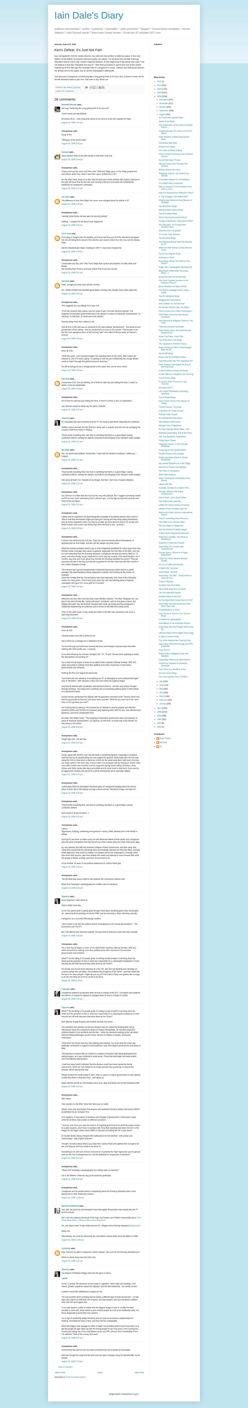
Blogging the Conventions (169, 300)
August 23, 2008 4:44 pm (72, 867)
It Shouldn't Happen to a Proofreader (174, 179)
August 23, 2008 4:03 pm (72, 727)
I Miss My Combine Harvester (171, 327)
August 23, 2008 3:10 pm (72, 410)
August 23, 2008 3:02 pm (72, 339)
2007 (159, 708)
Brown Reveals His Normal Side (172, 277)
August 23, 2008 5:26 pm (72, 935)
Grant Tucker (165, 738)
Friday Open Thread (167, 440)
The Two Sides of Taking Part (171, 526)
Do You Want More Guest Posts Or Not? (176, 600)
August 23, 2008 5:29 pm (72, 980)
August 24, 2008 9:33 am (72, 1338)
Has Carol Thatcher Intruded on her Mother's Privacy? (174, 281)
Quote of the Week (167, 121)
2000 (159, 727)
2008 (159, 96)
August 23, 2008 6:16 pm (72, 1158)
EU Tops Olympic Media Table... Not (174, 429)
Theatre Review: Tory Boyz (170, 407)
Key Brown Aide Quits (168, 143)
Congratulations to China (169, 610)
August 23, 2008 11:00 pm (73, 1197)
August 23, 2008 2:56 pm (72, 225)
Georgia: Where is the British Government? (171, 492)
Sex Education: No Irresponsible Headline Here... (172, 226)
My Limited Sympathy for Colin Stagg (174, 463)
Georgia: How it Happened (170, 425)
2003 (159, 723)
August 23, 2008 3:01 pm (72, 272)
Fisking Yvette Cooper (168, 414)
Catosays (66, 989)
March (162, 696)
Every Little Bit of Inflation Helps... (173, 357)
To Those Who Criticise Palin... (172, 118)
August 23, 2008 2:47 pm (72, 188)
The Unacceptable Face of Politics (173, 677)
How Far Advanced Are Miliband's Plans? (176, 193)
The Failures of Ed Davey (169, 422)
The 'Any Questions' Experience (172, 437)
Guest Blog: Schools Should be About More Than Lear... (174, 605)
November (164, 103)
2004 (159, 719)
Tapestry (65, 418)
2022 (159, 81)
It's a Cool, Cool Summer (169, 234)
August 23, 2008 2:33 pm (72, 143)
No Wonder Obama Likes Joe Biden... (175, 307)
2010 (159, 89)
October (163, 107)
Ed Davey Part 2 (166, 388)
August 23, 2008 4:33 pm (72, 816)
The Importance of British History (172, 344)
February (163, 700)
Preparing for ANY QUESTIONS (172, 450)
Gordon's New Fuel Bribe (169, 585)
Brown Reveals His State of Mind (172, 286)
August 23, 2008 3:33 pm (72, 504)
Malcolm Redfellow (70, 1206)
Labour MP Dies (165, 484)
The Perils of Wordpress (169, 471)
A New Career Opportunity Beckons (174, 533)
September (164, 111)
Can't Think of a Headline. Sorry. (172, 669)
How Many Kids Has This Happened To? (176, 361)
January (163, 704)
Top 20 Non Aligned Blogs (169, 254)
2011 (159, 85)
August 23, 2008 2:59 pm (72, 251)
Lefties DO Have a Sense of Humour (174, 505)
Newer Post (60, 1372)
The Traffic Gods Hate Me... (170, 501)
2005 (159, 716)
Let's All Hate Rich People (170, 593)
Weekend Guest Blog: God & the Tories (175, 433)
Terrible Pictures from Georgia (171, 454)
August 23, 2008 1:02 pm (72, 122)
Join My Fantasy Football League (173, 529)
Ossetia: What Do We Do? (170, 596)
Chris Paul (66, 234)
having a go (134, 1226)
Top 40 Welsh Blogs (167, 238)
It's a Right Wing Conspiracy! (171, 183)
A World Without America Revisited (173, 370)
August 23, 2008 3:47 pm (72, 586)
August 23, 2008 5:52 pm (72, 1086)
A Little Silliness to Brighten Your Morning (176, 374)
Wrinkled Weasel (69, 105)
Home (99, 1372)
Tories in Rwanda (166, 582)
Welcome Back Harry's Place (171, 210)
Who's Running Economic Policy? (173, 217)
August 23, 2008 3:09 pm (72, 389)
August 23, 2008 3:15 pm (72, 483)
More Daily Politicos (167, 475)
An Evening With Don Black (170, 418)
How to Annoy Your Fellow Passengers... (176, 311)
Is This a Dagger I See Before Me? (173, 197)
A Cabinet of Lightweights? (170, 619)
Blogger (135, 1394)
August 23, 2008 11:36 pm (73, 1240)
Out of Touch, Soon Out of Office (172, 497)
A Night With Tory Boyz (168, 568)
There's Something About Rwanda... (174, 518)
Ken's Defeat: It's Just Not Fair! (172, 304)
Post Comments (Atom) (76, 1377)
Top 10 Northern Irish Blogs (170, 340)
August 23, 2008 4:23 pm (72, 743)
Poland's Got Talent (167, 147)
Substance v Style (166, 257)
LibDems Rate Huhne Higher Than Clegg (176, 633)
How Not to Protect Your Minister (172, 467)
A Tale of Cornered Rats (169, 636)
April (161, 692)
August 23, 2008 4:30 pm (72, 793)
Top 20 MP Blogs (166, 353)
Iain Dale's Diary (88, 15)
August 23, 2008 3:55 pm (72, 618)
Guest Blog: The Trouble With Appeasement (171, 548)
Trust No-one (164, 650)
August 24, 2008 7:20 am (72, 1261)
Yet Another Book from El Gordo (172, 589)
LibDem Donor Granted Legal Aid (173, 509)
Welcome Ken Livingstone (170, 231)
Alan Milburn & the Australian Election (174, 623)
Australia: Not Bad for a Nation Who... (174, 488)
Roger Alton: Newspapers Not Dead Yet (175, 267)
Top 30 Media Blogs (167, 397)
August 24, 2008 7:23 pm (72, 1361)
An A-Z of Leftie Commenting (171, 564)
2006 (159, 712)
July (161, 681)
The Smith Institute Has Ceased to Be (175, 640)
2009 (159, 93)
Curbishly (66, 1248)
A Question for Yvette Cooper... (172, 411)
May (161, 689)
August (162, 114)
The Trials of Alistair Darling (170, 150)
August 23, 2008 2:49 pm (72, 204)
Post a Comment (65, 1367)
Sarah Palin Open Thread (169, 160)
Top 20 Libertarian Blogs (169, 296)
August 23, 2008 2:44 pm (72, 159)
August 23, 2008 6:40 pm (72, 1179)
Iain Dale (65, 197)
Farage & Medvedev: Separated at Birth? (176, 221)
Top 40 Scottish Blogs (168, 213)
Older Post (139, 1372)
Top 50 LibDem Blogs (168, 206)
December (164, 99)
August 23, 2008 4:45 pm (72, 888)
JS (161, 746)
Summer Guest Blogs (168, 673)
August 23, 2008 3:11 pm (72, 441)
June (161, 685)
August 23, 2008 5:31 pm (72, 999)
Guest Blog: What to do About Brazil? (174, 660)
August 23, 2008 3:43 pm (72, 528)
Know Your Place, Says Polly (171, 336)
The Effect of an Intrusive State (172, 522)
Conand (65, 152)
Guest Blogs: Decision (168, 572)
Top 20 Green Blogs (167, 378)
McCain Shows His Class (169, 170)
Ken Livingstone (68, 91)
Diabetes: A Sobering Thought (171, 543)
